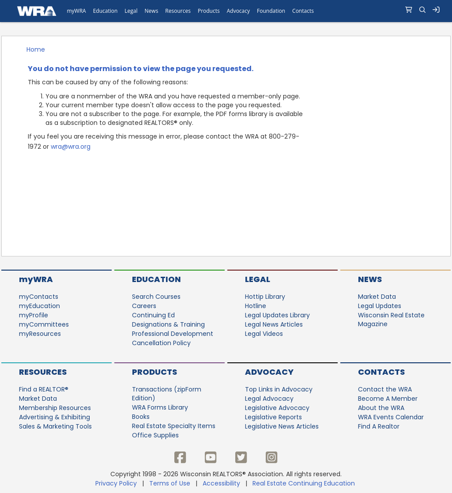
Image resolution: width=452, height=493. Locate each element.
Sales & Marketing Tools (55, 426)
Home (35, 49)
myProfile (33, 315)
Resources (43, 371)
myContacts (38, 296)
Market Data (377, 296)
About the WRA (381, 407)
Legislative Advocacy (277, 407)
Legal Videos (264, 333)
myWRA (36, 279)
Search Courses (156, 296)
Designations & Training (168, 324)
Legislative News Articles (282, 426)
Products (154, 371)
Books (141, 416)
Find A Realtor (378, 426)
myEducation (39, 305)
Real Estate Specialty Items (173, 425)
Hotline (255, 305)
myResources (40, 333)
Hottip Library (265, 296)
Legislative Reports (273, 417)
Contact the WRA (385, 389)
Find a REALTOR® (43, 389)
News (370, 279)
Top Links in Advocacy (279, 389)
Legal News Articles (274, 324)
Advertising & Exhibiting (54, 417)
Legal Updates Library (277, 315)
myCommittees (44, 324)
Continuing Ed (153, 315)
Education (156, 279)
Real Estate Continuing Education (304, 483)
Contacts (381, 371)
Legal (257, 279)
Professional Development (172, 333)
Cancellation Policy (161, 343)
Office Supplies (155, 435)
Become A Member (388, 398)
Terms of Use (169, 483)
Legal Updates (379, 305)
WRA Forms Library (160, 407)
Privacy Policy (116, 483)
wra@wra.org (70, 146)
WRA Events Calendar (391, 417)
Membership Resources (55, 407)
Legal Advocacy (269, 398)
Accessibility (221, 483)
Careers (144, 305)
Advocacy (269, 371)
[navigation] (226, 11)
